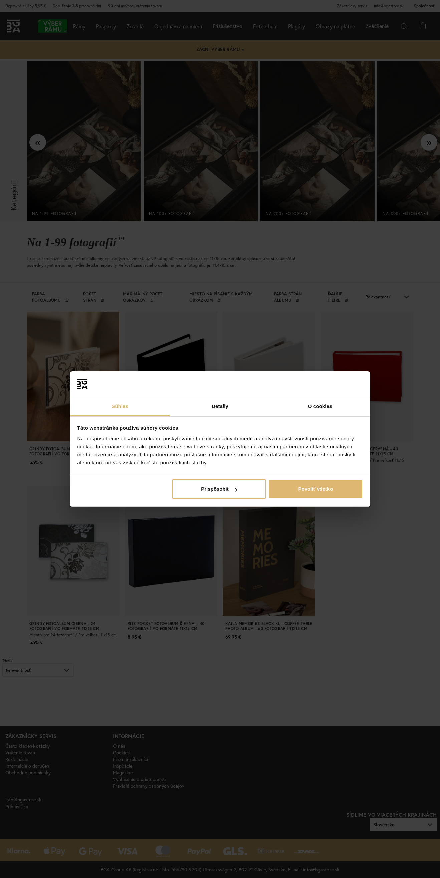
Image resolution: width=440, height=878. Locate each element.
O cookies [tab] (320, 406)
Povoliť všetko (315, 489)
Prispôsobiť (219, 489)
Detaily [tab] (220, 406)
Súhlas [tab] (120, 406)
